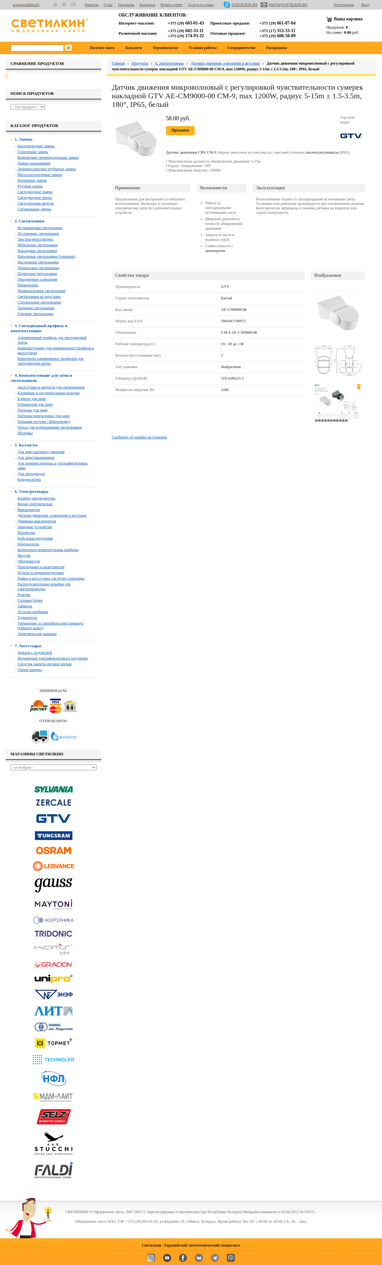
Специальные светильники (39, 302)
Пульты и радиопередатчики (41, 572)
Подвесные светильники (37, 273)
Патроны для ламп (33, 410)
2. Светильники (29, 221)
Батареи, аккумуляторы (36, 498)
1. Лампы (23, 139)
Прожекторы (28, 285)
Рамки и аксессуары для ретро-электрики (51, 578)
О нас (108, 5)
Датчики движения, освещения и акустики (52, 515)
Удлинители (27, 617)
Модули (24, 555)
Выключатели (29, 509)
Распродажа (276, 47)
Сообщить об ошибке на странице (139, 437)
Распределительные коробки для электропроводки (44, 586)
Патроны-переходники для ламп (44, 416)
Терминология (165, 47)
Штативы (25, 433)
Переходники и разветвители (41, 567)
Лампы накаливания (34, 163)
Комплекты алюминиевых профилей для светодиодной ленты (50, 361)
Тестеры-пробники (33, 612)
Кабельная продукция (35, 538)
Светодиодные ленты (35, 197)
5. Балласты (26, 445)
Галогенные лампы (33, 152)
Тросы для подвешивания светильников (50, 427)
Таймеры (25, 606)
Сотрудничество (241, 47)
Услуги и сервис (201, 5)
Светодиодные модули (36, 203)
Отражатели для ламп (35, 404)
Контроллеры (28, 544)
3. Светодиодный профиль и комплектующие (39, 328)
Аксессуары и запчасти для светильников (51, 387)
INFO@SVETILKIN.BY (284, 5)
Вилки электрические (35, 504)
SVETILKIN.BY (241, 5)
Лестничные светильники (38, 233)
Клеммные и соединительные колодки (49, 393)
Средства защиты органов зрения (44, 664)
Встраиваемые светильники (40, 228)
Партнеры (126, 5)
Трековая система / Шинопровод (44, 421)
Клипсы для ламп (32, 398)
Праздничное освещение (38, 279)
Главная (118, 63)
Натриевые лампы (32, 180)
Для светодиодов (31, 474)
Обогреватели (29, 561)
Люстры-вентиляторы (35, 239)
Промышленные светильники (41, 291)
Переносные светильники (38, 268)
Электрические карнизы (37, 634)
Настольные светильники (38, 262)
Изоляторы (26, 532)
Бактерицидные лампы (36, 146)
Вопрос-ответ (172, 5)
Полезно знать (102, 47)
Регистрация (344, 5)
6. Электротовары (31, 491)
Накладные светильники (37, 250)
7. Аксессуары (28, 645)
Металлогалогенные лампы (40, 174)
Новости (92, 5)
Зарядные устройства (35, 527)
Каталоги (134, 47)
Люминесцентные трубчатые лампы (47, 169)
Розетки (24, 594)
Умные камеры (30, 669)
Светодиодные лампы (35, 192)
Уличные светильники (36, 313)
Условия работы (203, 47)
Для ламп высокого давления (41, 452)
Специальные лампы (34, 209)
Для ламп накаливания (36, 457)
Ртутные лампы (30, 186)
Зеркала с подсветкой (35, 652)
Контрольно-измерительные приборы (48, 550)
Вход (365, 5)
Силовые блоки (30, 600)
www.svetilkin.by (26, 5)
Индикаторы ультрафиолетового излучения (53, 658)
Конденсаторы (29, 479)
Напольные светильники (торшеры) (47, 256)
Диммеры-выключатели (37, 521)
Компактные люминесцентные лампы (48, 157)
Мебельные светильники (38, 245)
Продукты (140, 63)
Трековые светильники (36, 308)
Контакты (147, 5)
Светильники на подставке (39, 296)
